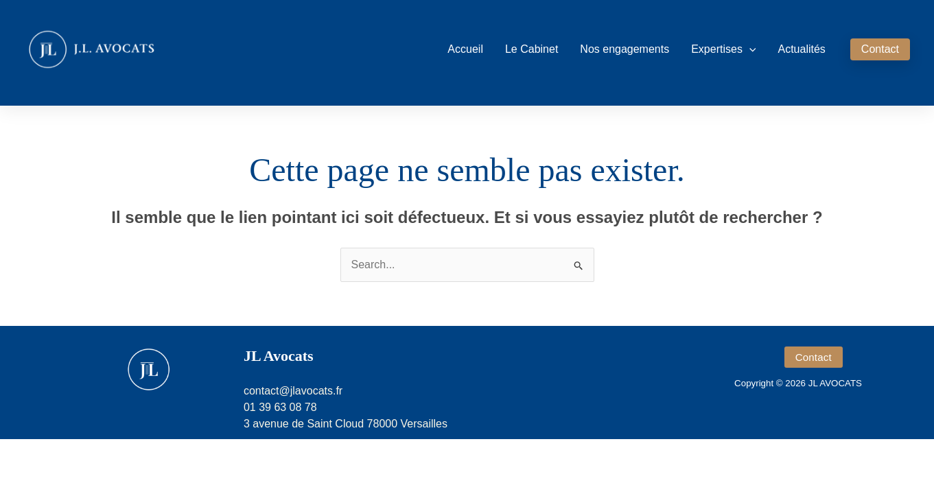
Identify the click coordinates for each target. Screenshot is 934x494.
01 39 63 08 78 (280, 407)
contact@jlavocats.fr (293, 391)
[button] (749, 49)
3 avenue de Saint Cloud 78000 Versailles (345, 424)
